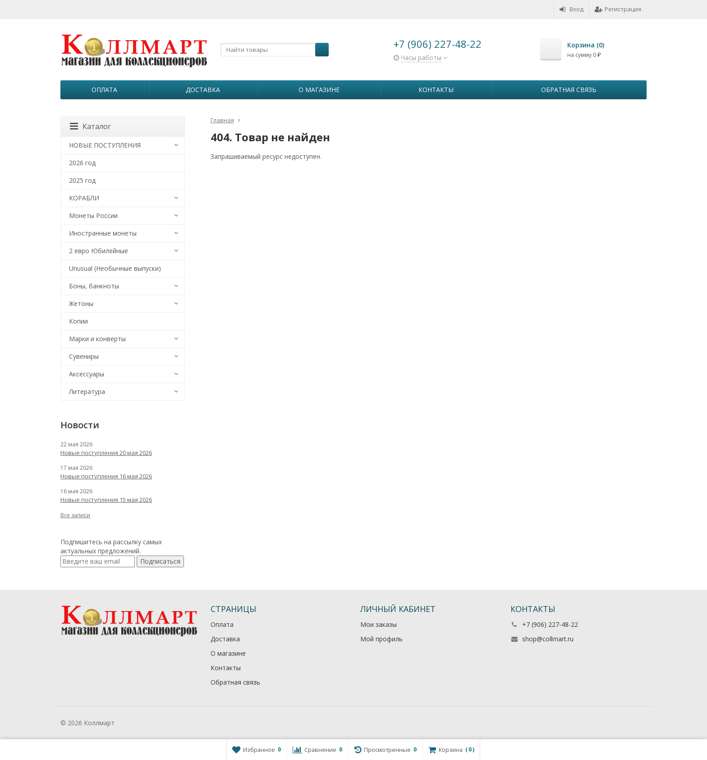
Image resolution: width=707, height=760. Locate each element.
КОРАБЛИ (84, 198)
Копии (78, 321)
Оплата (104, 89)
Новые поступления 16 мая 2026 (106, 476)
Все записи (75, 515)
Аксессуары (86, 374)
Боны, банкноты (94, 286)
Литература (87, 391)
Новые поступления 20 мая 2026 (106, 453)
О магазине (319, 89)
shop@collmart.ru (548, 639)
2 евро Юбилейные (98, 250)
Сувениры (84, 356)
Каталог (90, 126)
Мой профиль (381, 639)
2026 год (82, 162)
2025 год (82, 180)
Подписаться (160, 561)
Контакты (436, 89)
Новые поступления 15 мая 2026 (106, 500)
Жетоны (81, 303)
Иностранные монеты (103, 233)
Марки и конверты (97, 338)
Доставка (203, 89)
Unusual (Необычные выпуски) (115, 268)
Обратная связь (569, 89)
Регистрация (618, 9)
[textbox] (274, 49)
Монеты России (93, 215)
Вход (571, 9)
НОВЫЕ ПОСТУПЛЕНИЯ (105, 145)
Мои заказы (378, 624)
